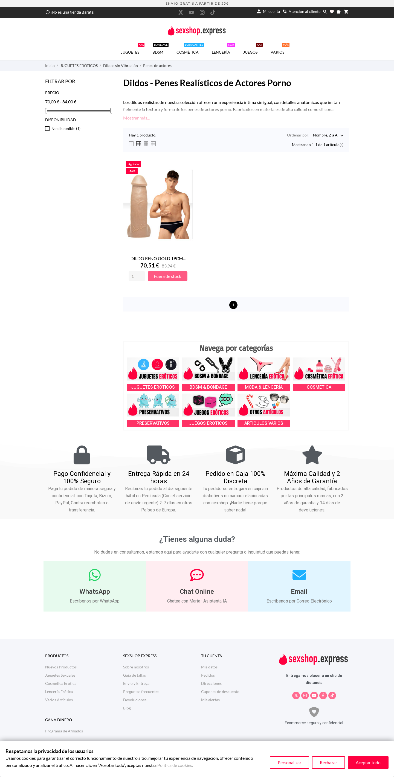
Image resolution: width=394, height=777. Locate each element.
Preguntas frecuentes (141, 691)
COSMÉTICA (190, 49)
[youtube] (191, 12)
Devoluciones (134, 699)
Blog (127, 708)
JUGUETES (132, 49)
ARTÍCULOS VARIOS (263, 423)
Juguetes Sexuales (60, 675)
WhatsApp (94, 591)
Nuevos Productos (61, 667)
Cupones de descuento (220, 691)
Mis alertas (210, 699)
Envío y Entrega (136, 683)
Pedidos (208, 675)
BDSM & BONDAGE (208, 387)
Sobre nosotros (136, 667)
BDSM (160, 49)
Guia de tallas (134, 675)
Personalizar (289, 762)
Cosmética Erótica (60, 683)
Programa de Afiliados (64, 731)
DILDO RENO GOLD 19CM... (158, 258)
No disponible (65, 128)
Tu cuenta (211, 655)
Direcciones (211, 683)
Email (299, 591)
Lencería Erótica (59, 691)
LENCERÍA (223, 49)
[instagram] (202, 12)
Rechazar (328, 762)
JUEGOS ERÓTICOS (208, 423)
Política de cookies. (175, 765)
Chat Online (197, 591)
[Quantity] (137, 276)
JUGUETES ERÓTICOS (153, 387)
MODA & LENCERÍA (264, 387)
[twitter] (180, 12)
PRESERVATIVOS (153, 423)
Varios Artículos (59, 699)
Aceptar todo (368, 762)
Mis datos (209, 667)
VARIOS (280, 49)
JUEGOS (253, 49)
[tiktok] (212, 12)
